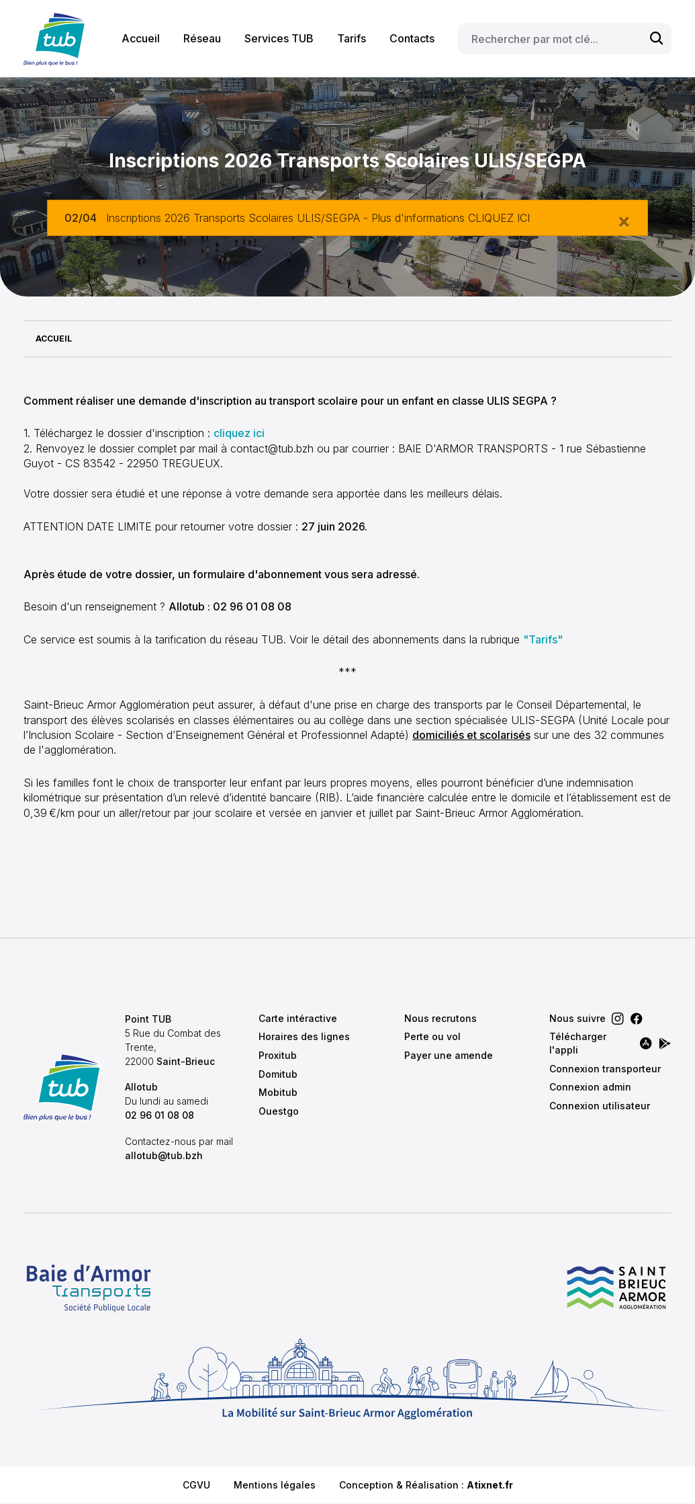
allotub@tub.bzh (164, 1155)
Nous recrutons (440, 1018)
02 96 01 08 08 (159, 1115)
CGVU (196, 1485)
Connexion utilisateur (599, 1105)
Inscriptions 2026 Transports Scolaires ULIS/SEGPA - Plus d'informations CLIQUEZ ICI (318, 218)
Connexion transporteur (605, 1068)
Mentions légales (275, 1485)
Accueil (141, 38)
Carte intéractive (298, 1018)
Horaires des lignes (304, 1036)
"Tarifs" (543, 639)
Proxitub (278, 1055)
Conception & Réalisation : (426, 1485)
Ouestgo (279, 1111)
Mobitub (278, 1092)
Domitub (278, 1074)
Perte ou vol (432, 1036)
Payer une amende (448, 1055)
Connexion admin (590, 1087)
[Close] (623, 220)
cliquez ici (239, 433)
